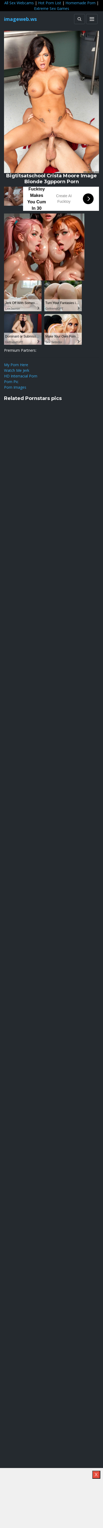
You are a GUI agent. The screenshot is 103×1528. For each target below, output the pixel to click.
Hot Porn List (49, 2)
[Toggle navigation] (92, 19)
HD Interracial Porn (20, 376)
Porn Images (15, 387)
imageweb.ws (20, 19)
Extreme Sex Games (51, 8)
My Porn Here (16, 364)
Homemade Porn (80, 2)
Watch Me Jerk (16, 370)
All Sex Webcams (19, 2)
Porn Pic (11, 381)
